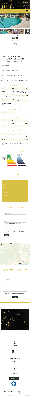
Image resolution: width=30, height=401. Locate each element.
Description (9, 61)
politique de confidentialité (18, 231)
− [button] (1, 246)
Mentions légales (14, 391)
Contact (21, 61)
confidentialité (16, 395)
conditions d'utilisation (23, 395)
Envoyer (6, 235)
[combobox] (15, 182)
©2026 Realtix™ (7, 391)
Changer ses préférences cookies (11, 393)
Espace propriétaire (13, 378)
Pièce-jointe (6, 223)
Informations (15, 61)
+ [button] (1, 245)
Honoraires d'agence (22, 391)
